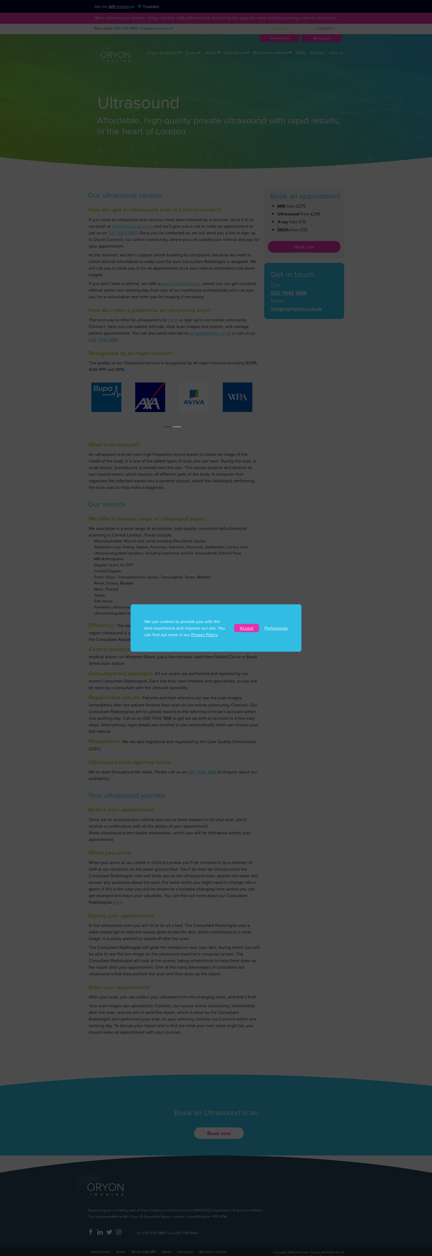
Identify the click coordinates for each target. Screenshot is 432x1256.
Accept (246, 628)
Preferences (276, 628)
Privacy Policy (204, 634)
